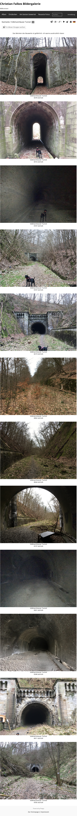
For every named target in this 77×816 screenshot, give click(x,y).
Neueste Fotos (44, 14)
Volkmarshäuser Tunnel (21, 22)
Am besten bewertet (28, 14)
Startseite (6, 22)
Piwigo (42, 808)
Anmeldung (71, 14)
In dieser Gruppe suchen (15, 27)
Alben (4, 14)
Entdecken (13, 14)
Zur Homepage (33, 812)
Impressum (45, 812)
